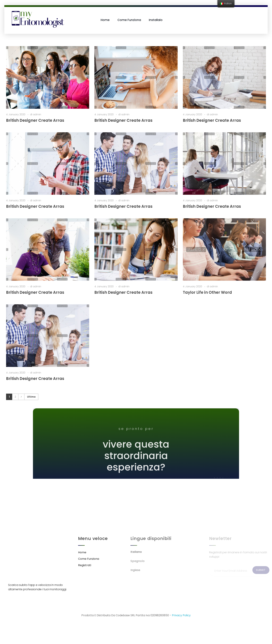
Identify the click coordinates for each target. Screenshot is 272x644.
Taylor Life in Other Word (207, 292)
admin (37, 114)
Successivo (21, 397)
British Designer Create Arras (35, 120)
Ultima (31, 396)
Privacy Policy (181, 615)
